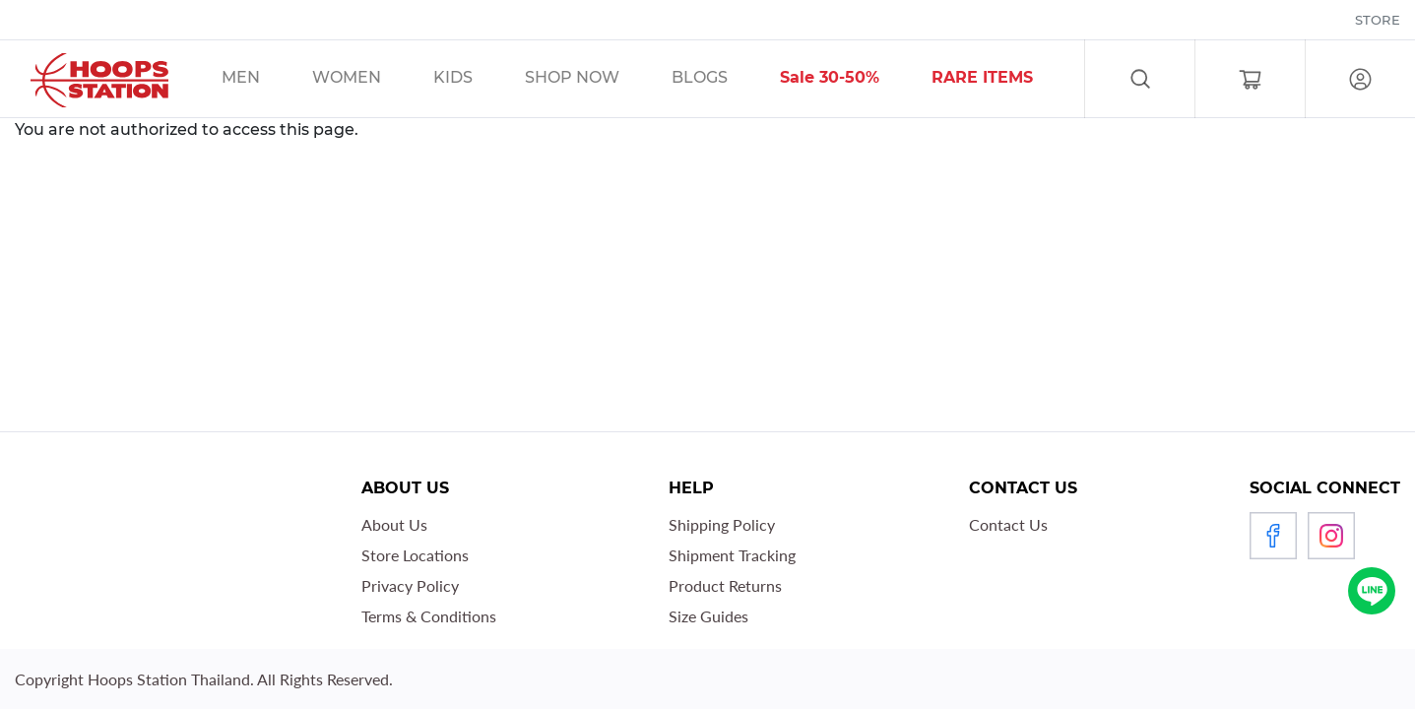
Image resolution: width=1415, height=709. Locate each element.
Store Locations (415, 555)
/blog (725, 79)
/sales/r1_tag (1007, 79)
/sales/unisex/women (371, 79)
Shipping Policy (722, 524)
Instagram (1331, 535)
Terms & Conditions (428, 616)
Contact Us (1008, 524)
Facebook (1273, 535)
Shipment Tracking (732, 555)
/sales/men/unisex (266, 79)
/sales (597, 79)
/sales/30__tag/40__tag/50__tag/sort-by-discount (855, 79)
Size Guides (708, 616)
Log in (1360, 79)
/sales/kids (478, 79)
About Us (394, 524)
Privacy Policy (410, 585)
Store (1377, 20)
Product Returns (725, 585)
